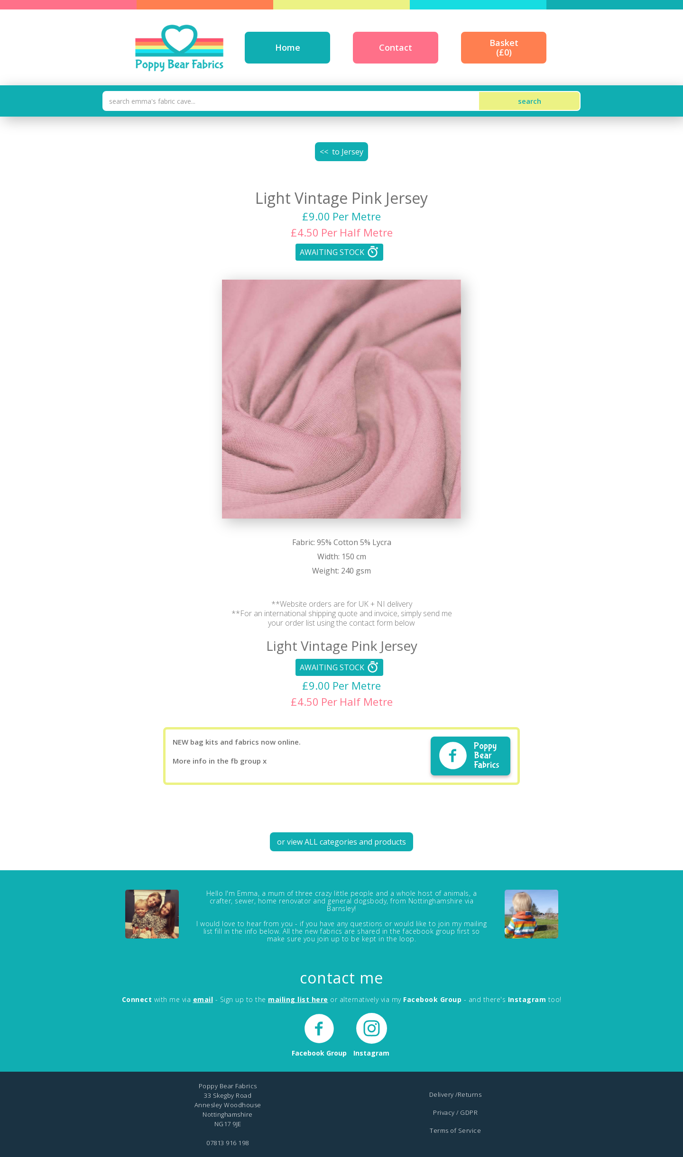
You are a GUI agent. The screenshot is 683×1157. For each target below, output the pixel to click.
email (203, 999)
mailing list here (298, 999)
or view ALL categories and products (341, 842)
